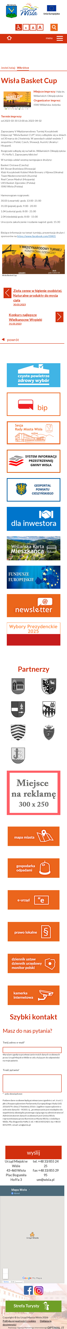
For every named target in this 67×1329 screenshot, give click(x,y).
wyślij (33, 1152)
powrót (10, 339)
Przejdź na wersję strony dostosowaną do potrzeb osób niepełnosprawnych (18, 27)
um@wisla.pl (45, 1180)
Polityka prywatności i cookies (19, 1320)
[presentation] (32, 1138)
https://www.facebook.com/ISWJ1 (36, 236)
